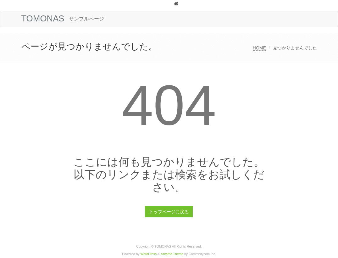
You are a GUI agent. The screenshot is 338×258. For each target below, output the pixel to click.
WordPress (149, 254)
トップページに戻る (169, 211)
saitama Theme (172, 254)
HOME (259, 47)
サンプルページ (86, 18)
